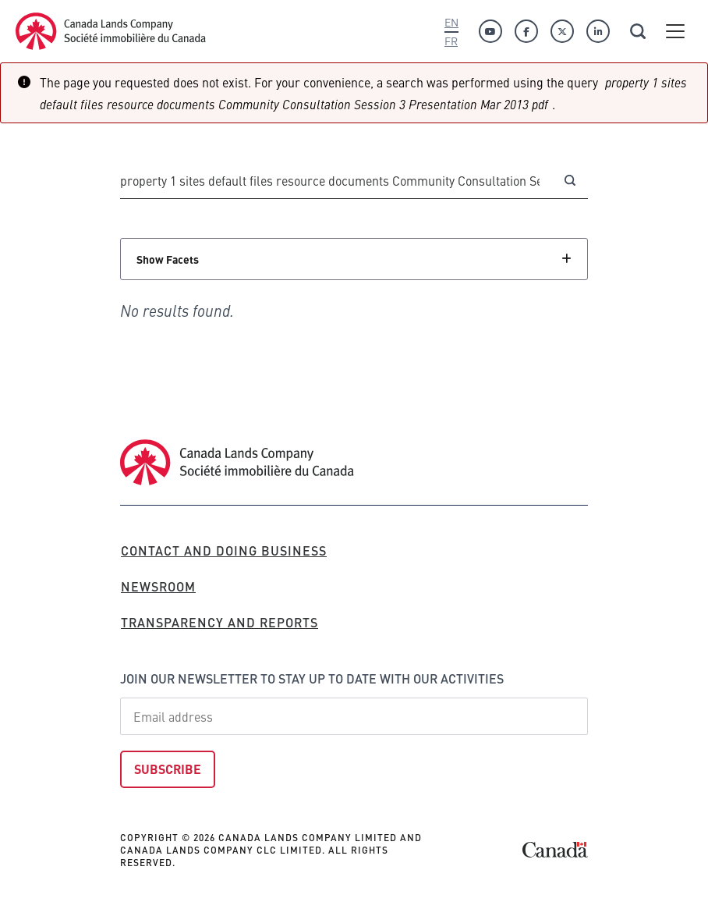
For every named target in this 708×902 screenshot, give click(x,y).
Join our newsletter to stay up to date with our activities (312, 678)
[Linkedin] (598, 31)
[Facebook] (526, 31)
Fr (451, 40)
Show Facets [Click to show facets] (167, 259)
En (451, 22)
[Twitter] (562, 31)
